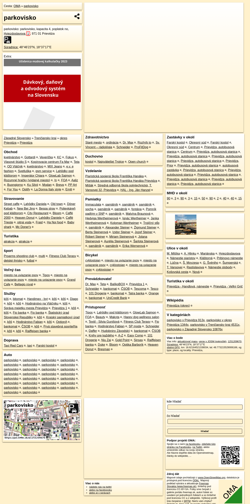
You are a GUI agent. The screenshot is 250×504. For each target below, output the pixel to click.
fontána (136, 209)
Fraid (39, 222)
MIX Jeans (55, 166)
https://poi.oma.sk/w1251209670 (226, 129)
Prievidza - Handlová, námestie (188, 286)
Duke (101, 344)
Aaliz (74, 180)
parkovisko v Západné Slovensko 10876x (195, 329)
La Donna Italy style (47, 189)
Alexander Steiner (117, 227)
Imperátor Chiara (32, 175)
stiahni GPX (173, 347)
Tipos (46, 275)
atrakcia (9, 241)
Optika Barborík (132, 344)
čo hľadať (173, 415)
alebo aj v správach (99, 492)
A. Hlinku (190, 253)
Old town (57, 204)
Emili (68, 189)
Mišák (89, 185)
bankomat (10, 326)
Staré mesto (93, 142)
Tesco (154, 288)
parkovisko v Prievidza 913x (186, 320)
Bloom (57, 213)
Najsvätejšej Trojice (111, 161)
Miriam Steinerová (121, 236)
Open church (137, 161)
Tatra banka (136, 293)
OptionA (61, 321)
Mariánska (207, 253)
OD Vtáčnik (15, 166)
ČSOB (26, 326)
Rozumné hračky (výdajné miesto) (27, 180)
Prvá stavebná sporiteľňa (60, 326)
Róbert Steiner (95, 236)
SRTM (187, 501)
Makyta (114, 317)
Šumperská (230, 262)
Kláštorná (206, 258)
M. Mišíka (173, 253)
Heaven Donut (24, 217)
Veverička (46, 157)
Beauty (100, 317)
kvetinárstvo (12, 157)
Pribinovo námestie (230, 258)
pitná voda (24, 222)
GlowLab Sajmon (60, 175)
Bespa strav (47, 208)
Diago (74, 299)
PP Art (72, 184)
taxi (29, 345)
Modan (47, 184)
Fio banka (19, 312)
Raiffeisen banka (36, 331)
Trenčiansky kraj (45, 138)
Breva (60, 184)
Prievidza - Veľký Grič (228, 286)
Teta (76, 161)
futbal (30, 260)
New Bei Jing (26, 208)
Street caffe (12, 204)
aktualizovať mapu (187, 341)
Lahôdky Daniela (35, 204)
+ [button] (91, 9)
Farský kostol (45, 345)
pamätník (111, 204)
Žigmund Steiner (145, 227)
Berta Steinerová (96, 232)
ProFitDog (141, 147)
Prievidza (26, 142)
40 (224, 198)
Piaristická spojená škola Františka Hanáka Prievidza (121, 180)
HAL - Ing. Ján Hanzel (135, 190)
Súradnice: (11, 47)
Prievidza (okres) (178, 305)
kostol (89, 161)
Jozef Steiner (143, 232)
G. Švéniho (210, 262)
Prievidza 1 (59, 308)
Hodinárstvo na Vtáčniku (41, 303)
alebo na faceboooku (100, 489)
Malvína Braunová (138, 213)
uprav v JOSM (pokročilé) (212, 341)
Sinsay (138, 340)
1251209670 (234, 341)
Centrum (194, 147)
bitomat (18, 299)
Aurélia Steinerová (116, 241)
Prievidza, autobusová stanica (217, 151)
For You (12, 189)
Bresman (104, 349)
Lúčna (174, 262)
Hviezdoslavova (17, 33)
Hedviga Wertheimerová (101, 218)
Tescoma (140, 288)
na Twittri (197, 447)
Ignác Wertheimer (134, 218)
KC (59, 157)
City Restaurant (37, 213)
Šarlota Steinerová (146, 241)
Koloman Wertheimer (124, 223)
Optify (26, 189)
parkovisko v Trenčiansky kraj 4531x (214, 324)
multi (41, 256)
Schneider (123, 147)
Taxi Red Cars (13, 345)
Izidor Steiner (121, 232)
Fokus (70, 157)
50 (203, 198)
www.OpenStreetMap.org (211, 477)
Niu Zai (106, 340)
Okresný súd (197, 142)
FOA (64, 180)
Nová (196, 272)
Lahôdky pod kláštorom (113, 312)
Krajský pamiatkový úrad (62, 317)
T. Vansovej (174, 267)
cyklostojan (92, 260)
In (55, 180)
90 (168, 198)
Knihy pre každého (101, 335)
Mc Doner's (23, 227)
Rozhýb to (144, 142)
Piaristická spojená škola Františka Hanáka (114, 176)
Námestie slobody (220, 267)
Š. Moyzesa (191, 262)
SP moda (135, 326)
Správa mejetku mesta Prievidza (26, 308)
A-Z (120, 335)
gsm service (43, 171)
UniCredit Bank (116, 298)
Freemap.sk (196, 129)
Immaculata (93, 204)
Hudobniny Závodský (115, 330)
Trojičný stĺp (151, 223)
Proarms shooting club (19, 256)
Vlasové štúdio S (15, 161)
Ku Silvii (32, 184)
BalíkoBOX (117, 284)
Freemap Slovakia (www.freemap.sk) (188, 485)
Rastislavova (195, 267)
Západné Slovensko (17, 138)
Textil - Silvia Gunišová (104, 321)
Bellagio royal (24, 284)
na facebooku (193, 444)
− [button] (91, 15)
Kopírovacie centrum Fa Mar (50, 161)
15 (195, 198)
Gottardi (29, 157)
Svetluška (24, 171)
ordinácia (112, 142)
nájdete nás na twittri (100, 486)
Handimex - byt (37, 299)
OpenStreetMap (177, 129)
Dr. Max (128, 142)
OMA (17, 6)
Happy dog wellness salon (141, 317)
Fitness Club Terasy (62, 256)
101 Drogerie (98, 293)
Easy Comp (135, 335)
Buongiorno (15, 184)
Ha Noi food (55, 222)
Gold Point (122, 340)
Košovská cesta (177, 272)
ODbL (196, 480)
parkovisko (31, 6)
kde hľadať (174, 401)
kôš (6, 299)
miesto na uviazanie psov (21, 275)
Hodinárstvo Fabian (29, 321)
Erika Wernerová (133, 246)
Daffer (93, 330)
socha (89, 209)
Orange (154, 293)
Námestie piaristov (182, 258)
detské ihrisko (13, 260)
